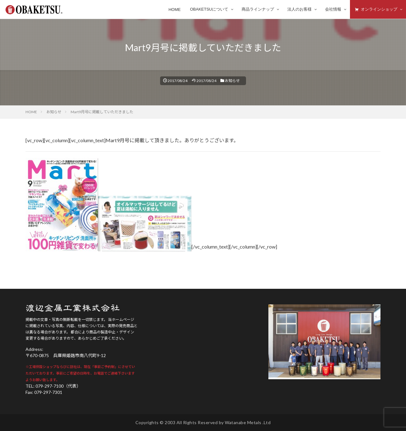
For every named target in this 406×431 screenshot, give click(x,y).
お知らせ (232, 80)
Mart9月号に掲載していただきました (102, 111)
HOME (31, 111)
